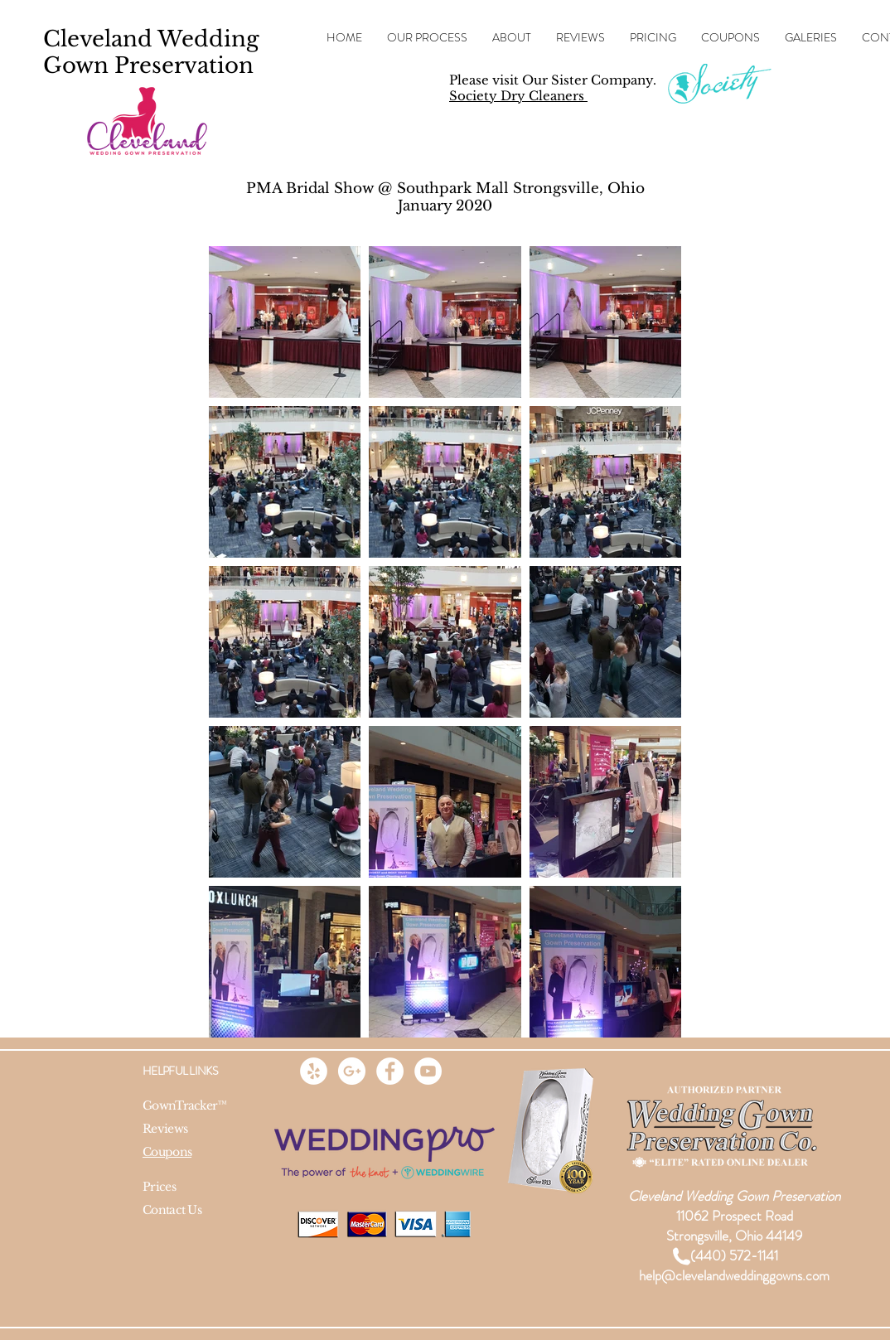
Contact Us (172, 1209)
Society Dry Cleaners (518, 96)
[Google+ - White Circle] (351, 1071)
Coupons (167, 1151)
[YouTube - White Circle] (428, 1071)
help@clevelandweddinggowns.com (734, 1275)
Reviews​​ (165, 1128)
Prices (159, 1186)
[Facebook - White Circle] (390, 1071)
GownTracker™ (185, 1105)
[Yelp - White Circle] (313, 1071)
